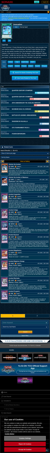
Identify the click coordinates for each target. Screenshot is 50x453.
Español (37, 66)
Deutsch (17, 66)
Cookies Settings (25, 438)
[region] (25, 434)
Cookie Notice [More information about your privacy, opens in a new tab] (9, 434)
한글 (17, 62)
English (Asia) (25, 62)
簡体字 (32, 62)
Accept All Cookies (25, 449)
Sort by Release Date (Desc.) (12, 405)
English (10, 66)
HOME (2, 12)
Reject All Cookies (25, 444)
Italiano (30, 66)
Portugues (44, 66)
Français (24, 66)
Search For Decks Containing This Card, (18, 18)
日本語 (10, 62)
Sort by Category (9, 409)
